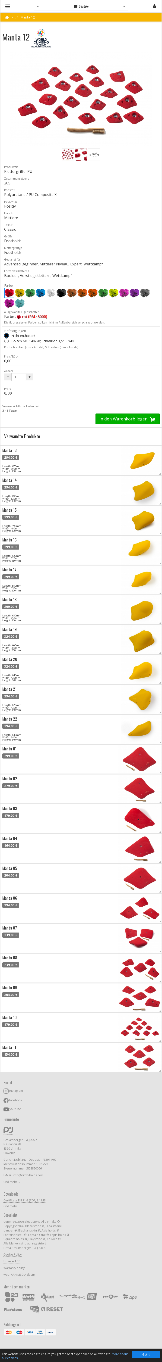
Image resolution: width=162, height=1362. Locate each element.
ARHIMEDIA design (23, 1275)
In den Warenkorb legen (127, 419)
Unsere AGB (11, 1261)
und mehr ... (11, 1182)
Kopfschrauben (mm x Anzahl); (24, 347)
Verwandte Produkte (22, 436)
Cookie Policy (12, 1254)
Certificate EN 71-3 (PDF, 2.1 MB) (24, 1200)
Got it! (146, 1354)
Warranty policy (14, 1268)
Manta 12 (27, 17)
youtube (15, 1109)
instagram (16, 1091)
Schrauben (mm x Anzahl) (61, 347)
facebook (15, 1100)
